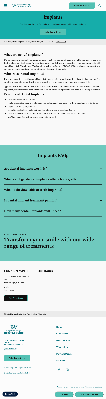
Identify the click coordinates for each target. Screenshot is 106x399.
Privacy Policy (62, 387)
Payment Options (64, 354)
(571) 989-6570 (60, 42)
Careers (88, 387)
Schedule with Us (82, 5)
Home (59, 327)
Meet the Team (63, 340)
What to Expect (63, 347)
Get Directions (16, 298)
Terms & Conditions (77, 387)
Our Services (62, 333)
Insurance (60, 360)
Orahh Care (97, 387)
